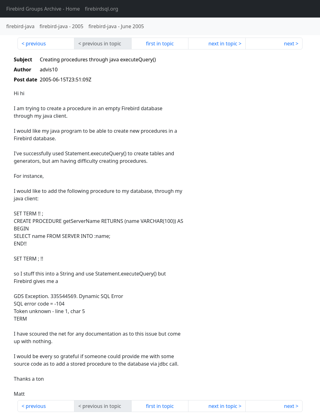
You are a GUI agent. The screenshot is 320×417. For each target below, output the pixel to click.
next (289, 43)
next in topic (222, 43)
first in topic (160, 43)
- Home (43, 8)
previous (36, 43)
